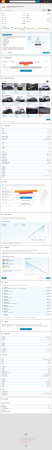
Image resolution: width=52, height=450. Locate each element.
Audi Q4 (4, 95)
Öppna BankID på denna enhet (26, 207)
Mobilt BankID (26, 204)
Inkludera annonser (35, 247)
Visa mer (47, 124)
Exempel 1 (35, 49)
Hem (2, 10)
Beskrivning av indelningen (6, 425)
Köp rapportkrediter (45, 55)
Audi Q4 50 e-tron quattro (18, 107)
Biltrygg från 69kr (7, 36)
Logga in (37, 46)
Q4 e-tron (7, 10)
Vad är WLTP (4, 423)
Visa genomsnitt (43, 247)
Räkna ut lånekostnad (46, 181)
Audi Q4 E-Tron (29, 107)
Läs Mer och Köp (26, 74)
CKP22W (11, 10)
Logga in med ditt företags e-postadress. (26, 211)
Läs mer (15, 126)
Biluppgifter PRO (14, 337)
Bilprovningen (20, 298)
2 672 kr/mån (8, 276)
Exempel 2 (39, 49)
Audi (4, 10)
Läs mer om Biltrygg (13, 52)
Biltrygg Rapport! (26, 295)
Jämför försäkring (47, 175)
